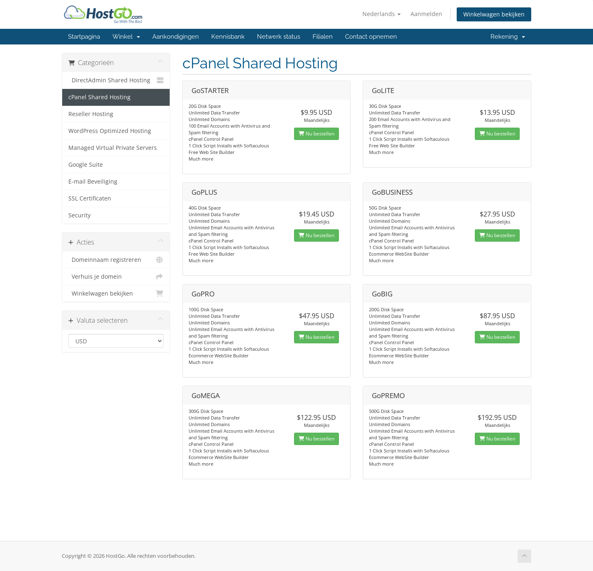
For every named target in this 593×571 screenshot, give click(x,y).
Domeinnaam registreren (115, 260)
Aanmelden (426, 14)
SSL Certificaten (89, 198)
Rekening (507, 36)
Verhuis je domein (115, 277)
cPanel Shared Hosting (99, 97)
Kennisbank (228, 36)
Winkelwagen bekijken (494, 14)
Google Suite (85, 164)
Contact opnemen (371, 36)
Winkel (126, 36)
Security (79, 215)
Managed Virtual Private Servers (112, 147)
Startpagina (84, 36)
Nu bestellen (316, 133)
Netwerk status (278, 36)
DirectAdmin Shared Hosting (115, 80)
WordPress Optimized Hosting (109, 131)
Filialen (323, 36)
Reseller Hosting (90, 114)
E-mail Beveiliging (92, 181)
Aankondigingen (175, 36)
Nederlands (381, 14)
